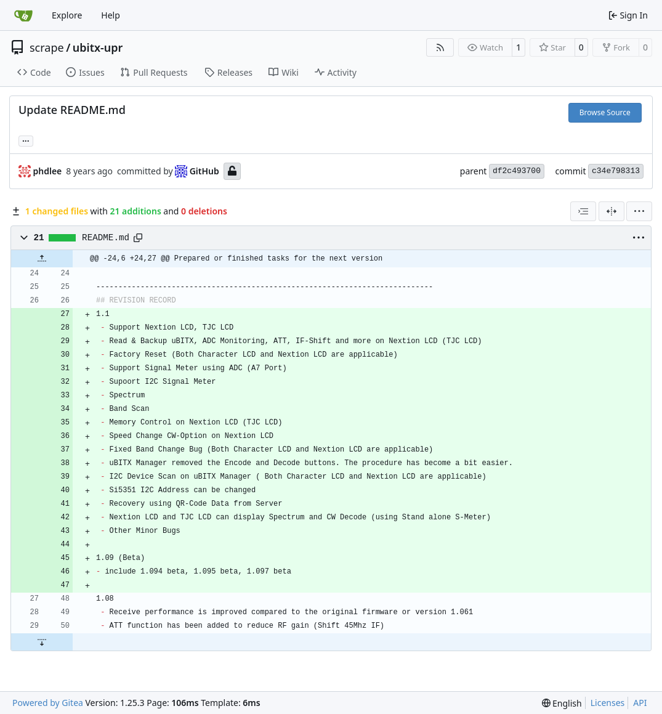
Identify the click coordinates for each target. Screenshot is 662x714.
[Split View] (611, 211)
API (640, 702)
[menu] (639, 211)
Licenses (608, 702)
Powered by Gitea (47, 702)
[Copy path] (138, 237)
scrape (47, 47)
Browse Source (605, 112)
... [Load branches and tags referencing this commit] (26, 140)
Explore (67, 15)
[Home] (23, 15)
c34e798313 (616, 171)
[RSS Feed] (440, 47)
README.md (105, 238)
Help (110, 15)
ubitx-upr (98, 47)
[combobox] (583, 211)
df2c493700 (517, 171)
